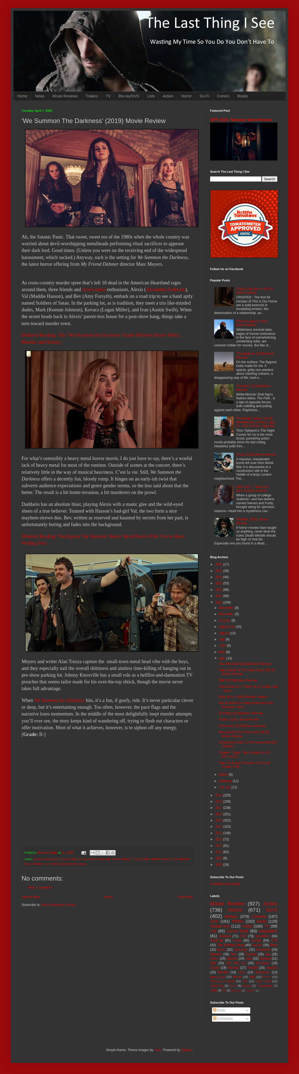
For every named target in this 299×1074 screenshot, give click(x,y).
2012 (219, 839)
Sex (245, 981)
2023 (219, 583)
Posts (219, 1010)
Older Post (185, 897)
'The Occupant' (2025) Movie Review (252, 323)
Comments (223, 1019)
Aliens (214, 958)
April (222, 658)
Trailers (92, 96)
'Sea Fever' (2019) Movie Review (242, 726)
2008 (219, 865)
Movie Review (33, 863)
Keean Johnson (122, 859)
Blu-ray (256, 940)
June (223, 645)
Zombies (225, 936)
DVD (243, 936)
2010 (219, 852)
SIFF (214, 921)
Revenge (216, 940)
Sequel (257, 945)
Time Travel (263, 981)
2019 (219, 795)
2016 (219, 814)
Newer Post (31, 897)
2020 (219, 602)
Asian (261, 921)
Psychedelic (265, 985)
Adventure (263, 950)
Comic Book (237, 931)
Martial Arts (220, 926)
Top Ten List (236, 963)
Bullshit (223, 972)
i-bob (157, 1050)
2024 (219, 577)
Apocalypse (217, 976)
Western (216, 954)
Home (22, 96)
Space (214, 968)
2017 (219, 808)
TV (108, 96)
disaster (271, 968)
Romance (262, 963)
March (224, 774)
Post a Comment (40, 887)
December (227, 608)
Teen (233, 954)
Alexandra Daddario (165, 289)
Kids (252, 976)
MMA (213, 990)
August (224, 633)
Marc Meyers (181, 859)
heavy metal (94, 289)
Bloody (237, 976)
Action (168, 96)
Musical (233, 968)
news (46, 863)
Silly (213, 963)
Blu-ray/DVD (129, 96)
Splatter (232, 958)
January (225, 787)
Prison (267, 976)
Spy (268, 954)
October (225, 620)
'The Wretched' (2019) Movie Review (244, 664)
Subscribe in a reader (225, 884)
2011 (219, 846)
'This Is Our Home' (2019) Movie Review (254, 291)
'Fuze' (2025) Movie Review (256, 454)
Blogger (186, 1050)
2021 (219, 596)
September (227, 627)
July (222, 639)
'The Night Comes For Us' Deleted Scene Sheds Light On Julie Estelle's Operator (255, 422)
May (222, 652)
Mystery (265, 958)
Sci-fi (271, 910)
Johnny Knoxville (99, 859)
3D (224, 990)
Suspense (262, 972)
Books (242, 96)
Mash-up (236, 990)
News (39, 96)
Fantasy (251, 954)
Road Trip (216, 985)
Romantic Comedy (222, 981)
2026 (219, 564)
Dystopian (241, 950)
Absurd (252, 968)
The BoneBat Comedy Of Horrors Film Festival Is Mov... (245, 705)
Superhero (262, 936)
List (213, 931)
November (227, 614)
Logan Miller (142, 859)
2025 (219, 571)
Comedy (259, 916)
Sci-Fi (204, 96)
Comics (223, 96)
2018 (219, 801)
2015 (219, 820)
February (226, 781)
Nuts (248, 958)
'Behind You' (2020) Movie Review (242, 697)
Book (273, 945)
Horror (186, 96)
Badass (231, 916)
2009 (219, 858)
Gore (241, 972)
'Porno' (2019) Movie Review (238, 719)
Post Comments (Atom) (58, 905)
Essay (247, 985)
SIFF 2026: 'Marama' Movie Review (241, 120)
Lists (151, 96)
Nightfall (250, 990)
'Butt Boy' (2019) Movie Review (240, 713)
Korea (237, 940)
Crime (247, 926)
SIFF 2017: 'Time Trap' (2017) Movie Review (252, 489)
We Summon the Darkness (59, 700)
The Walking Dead (230, 945)
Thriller (238, 921)
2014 (219, 826)
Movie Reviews (65, 96)
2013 (219, 833)
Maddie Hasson (161, 859)
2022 (219, 590)
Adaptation (268, 931)
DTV (274, 940)
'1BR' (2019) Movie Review (237, 680)
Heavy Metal (69, 859)
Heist (233, 985)
